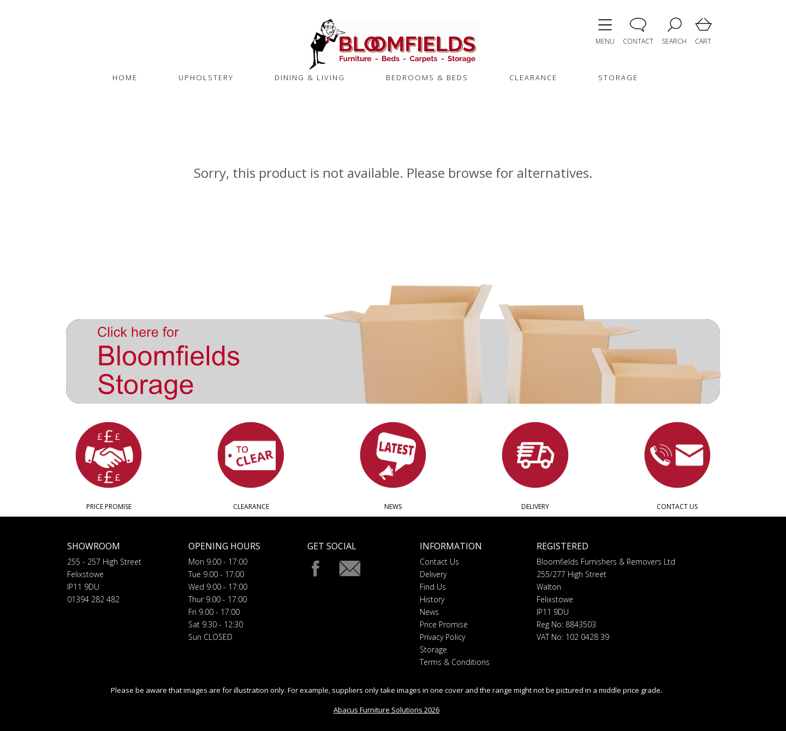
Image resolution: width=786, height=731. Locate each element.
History (432, 599)
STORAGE (618, 77)
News (429, 612)
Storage (433, 649)
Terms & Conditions (455, 662)
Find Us (433, 587)
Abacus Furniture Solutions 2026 (386, 710)
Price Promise (444, 624)
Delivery (433, 574)
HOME (125, 77)
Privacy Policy (442, 637)
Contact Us (439, 561)
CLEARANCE (533, 77)
